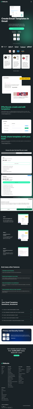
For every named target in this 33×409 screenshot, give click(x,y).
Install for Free (16, 163)
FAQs (2, 393)
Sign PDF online (4, 390)
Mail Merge (9, 369)
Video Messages (10, 385)
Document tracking (10, 373)
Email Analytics (10, 372)
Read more (13, 338)
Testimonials (3, 397)
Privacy (7, 407)
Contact (2, 368)
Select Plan (16, 182)
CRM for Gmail (9, 384)
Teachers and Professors (22, 373)
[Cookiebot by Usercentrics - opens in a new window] (28, 199)
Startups (20, 368)
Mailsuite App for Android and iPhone (12, 381)
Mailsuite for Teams (21, 381)
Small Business (20, 377)
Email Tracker (9, 368)
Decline (9, 209)
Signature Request (10, 377)
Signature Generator (4, 394)
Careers (3, 372)
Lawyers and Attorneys (21, 369)
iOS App (27, 372)
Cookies (3, 407)
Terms (5, 407)
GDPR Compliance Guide (5, 398)
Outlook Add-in (28, 369)
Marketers (20, 376)
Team (2, 369)
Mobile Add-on (10, 380)
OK (24, 209)
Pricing (2, 389)
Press (2, 373)
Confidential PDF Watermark (11, 376)
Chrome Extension (28, 368)
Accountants (20, 380)
